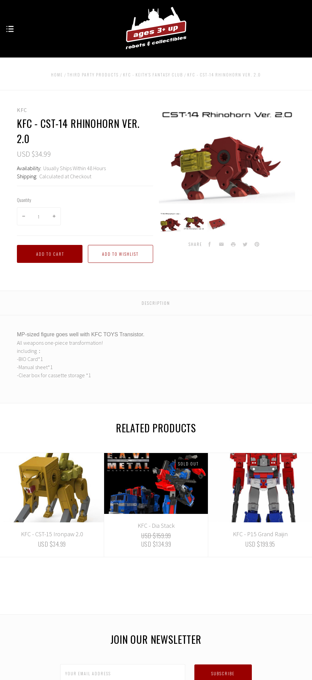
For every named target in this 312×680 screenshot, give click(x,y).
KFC (22, 110)
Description (156, 303)
